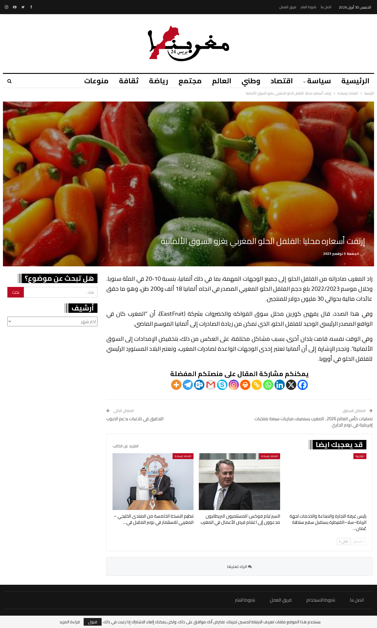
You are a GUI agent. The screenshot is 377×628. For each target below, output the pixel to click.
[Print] (245, 385)
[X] (291, 385)
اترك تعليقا (239, 566)
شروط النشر (308, 7)
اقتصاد (282, 80)
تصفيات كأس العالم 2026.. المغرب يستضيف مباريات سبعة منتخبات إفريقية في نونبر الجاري (313, 421)
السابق (358, 541)
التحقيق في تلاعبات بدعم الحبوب (134, 418)
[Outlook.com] (199, 385)
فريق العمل (288, 7)
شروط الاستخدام (320, 600)
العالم (221, 80)
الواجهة (359, 455)
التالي (343, 541)
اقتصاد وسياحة (269, 455)
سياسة (319, 80)
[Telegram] (188, 385)
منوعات (96, 80)
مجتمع (190, 80)
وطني (251, 80)
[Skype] (222, 385)
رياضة (158, 80)
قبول (92, 622)
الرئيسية (355, 80)
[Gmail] (211, 385)
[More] (176, 385)
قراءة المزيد (69, 622)
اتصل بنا (326, 7)
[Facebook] (302, 385)
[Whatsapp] (268, 385)
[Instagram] (234, 385)
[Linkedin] (280, 385)
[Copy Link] (257, 385)
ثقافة (129, 80)
